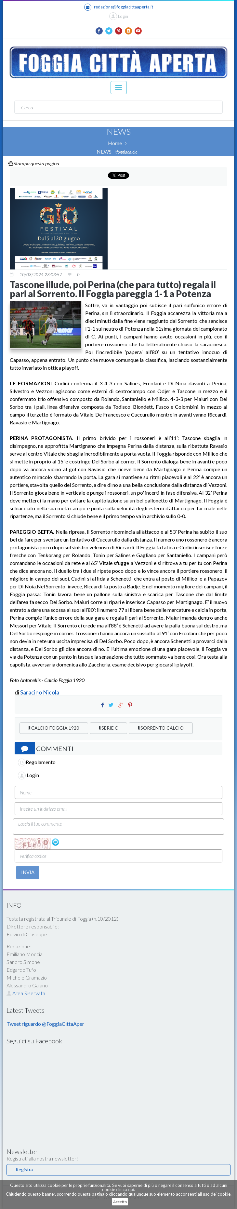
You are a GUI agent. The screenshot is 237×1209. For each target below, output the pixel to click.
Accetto (120, 1201)
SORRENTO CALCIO (161, 728)
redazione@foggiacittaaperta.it (118, 7)
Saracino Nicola (39, 692)
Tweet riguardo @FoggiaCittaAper (45, 1024)
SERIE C (108, 728)
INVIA (27, 872)
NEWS (104, 151)
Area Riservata (26, 993)
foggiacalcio (127, 152)
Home (115, 143)
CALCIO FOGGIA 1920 (54, 728)
